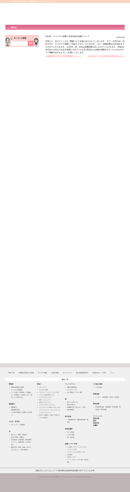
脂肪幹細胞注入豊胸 (17, 387)
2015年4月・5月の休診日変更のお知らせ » (106, 56)
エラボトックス (72, 390)
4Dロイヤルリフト (45, 402)
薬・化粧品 (70, 437)
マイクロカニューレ (45, 397)
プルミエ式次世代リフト (47, 395)
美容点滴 (96, 418)
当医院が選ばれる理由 (26, 373)
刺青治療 (96, 394)
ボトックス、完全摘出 (18, 424)
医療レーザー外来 (71, 444)
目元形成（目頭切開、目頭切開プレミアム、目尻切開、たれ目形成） (21, 442)
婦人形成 (68, 416)
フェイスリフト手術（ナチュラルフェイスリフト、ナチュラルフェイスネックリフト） (49, 410)
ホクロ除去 (70, 432)
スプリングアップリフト (47, 405)
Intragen (69, 454)
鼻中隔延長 (70, 409)
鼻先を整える (71, 404)
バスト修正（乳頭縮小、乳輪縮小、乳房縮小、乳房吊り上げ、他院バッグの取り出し (21, 395)
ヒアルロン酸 (43, 390)
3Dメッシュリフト (45, 400)
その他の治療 (97, 384)
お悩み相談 (55, 373)
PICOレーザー (71, 457)
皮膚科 (95, 425)
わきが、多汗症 (14, 421)
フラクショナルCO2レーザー (76, 452)
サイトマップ (67, 373)
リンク (112, 373)
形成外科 (96, 423)
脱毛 (94, 421)
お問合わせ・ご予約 (99, 373)
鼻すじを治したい (72, 402)
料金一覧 (12, 373)
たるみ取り (98, 387)
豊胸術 (11, 384)
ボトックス (42, 387)
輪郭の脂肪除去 (72, 387)
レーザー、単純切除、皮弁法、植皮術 (107, 397)
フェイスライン (70, 384)
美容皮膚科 (69, 429)
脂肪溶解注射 (15, 409)
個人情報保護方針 (82, 373)
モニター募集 (42, 373)
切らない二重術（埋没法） (19, 434)
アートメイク (97, 416)
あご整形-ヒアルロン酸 (74, 392)
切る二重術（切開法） (18, 437)
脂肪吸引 (12, 404)
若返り (39, 384)
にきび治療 (70, 434)
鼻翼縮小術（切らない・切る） (77, 407)
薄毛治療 (96, 404)
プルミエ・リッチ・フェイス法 (49, 392)
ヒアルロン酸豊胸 (16, 390)
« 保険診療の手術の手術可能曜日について (63, 56)
